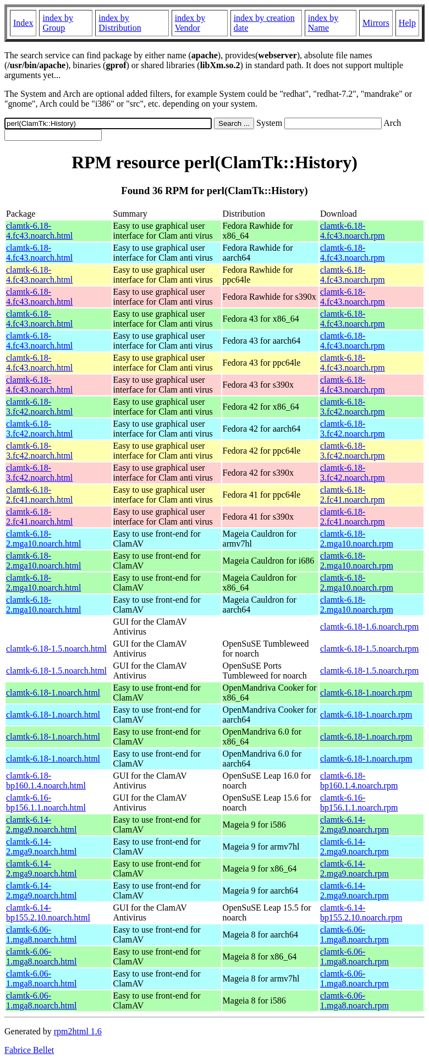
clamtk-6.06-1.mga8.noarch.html (41, 934)
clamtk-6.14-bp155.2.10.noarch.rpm (361, 912)
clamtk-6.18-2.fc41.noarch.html (39, 494)
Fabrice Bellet (29, 1050)
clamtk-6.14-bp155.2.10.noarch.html (48, 912)
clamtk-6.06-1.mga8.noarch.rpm (354, 934)
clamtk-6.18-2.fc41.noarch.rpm (352, 494)
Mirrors (375, 22)
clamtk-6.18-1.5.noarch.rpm (369, 648)
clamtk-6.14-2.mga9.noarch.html (41, 824)
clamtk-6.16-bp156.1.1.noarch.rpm (359, 802)
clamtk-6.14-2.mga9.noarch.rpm (354, 824)
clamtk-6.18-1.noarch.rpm (366, 692)
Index (23, 22)
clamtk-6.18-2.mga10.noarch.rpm (356, 538)
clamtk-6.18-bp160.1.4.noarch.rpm (359, 780)
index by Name (323, 22)
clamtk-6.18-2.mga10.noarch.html (43, 538)
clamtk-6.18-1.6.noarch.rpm (369, 626)
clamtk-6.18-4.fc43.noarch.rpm (352, 230)
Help (407, 22)
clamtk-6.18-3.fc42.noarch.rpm (352, 406)
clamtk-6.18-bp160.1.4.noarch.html (46, 780)
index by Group (57, 22)
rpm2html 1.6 (78, 1031)
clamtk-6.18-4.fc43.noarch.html (39, 230)
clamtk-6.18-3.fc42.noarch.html (39, 406)
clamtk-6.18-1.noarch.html (53, 692)
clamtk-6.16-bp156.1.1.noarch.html (46, 802)
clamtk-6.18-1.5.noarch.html (56, 648)
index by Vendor (190, 22)
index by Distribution (119, 22)
